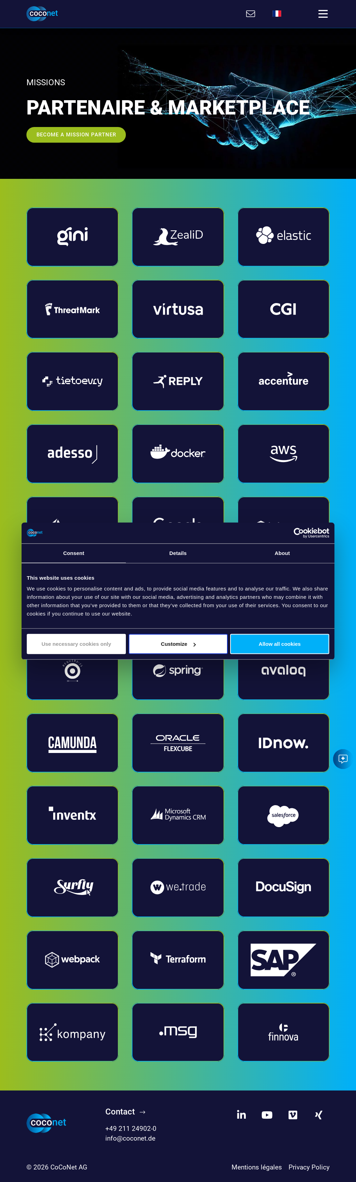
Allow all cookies (280, 644)
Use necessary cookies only (76, 644)
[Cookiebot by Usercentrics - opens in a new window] (298, 532)
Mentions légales (257, 1167)
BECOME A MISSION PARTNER (76, 135)
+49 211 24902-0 (130, 1129)
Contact (120, 1112)
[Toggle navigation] (323, 14)
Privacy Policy (309, 1167)
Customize (178, 644)
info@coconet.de (130, 1139)
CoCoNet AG (68, 1167)
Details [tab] (178, 553)
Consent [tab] (73, 553)
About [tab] (282, 553)
